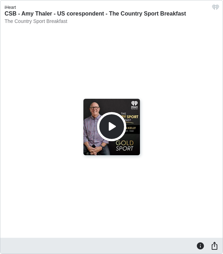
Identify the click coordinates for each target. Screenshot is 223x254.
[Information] (200, 245)
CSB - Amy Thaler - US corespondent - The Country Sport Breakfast (95, 14)
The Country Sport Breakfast (36, 21)
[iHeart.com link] (215, 9)
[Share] (214, 245)
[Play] (111, 126)
